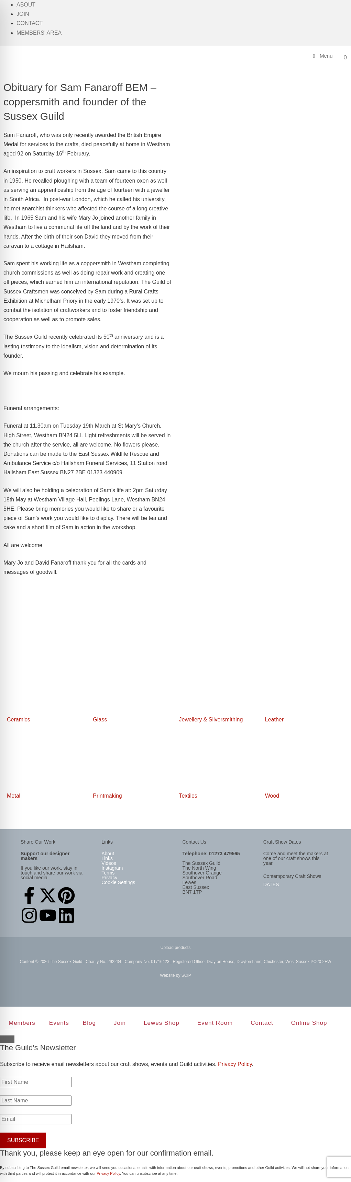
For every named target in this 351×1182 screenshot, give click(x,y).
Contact (30, 23)
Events (59, 1023)
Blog (89, 1023)
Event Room (215, 1023)
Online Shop (309, 1023)
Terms (107, 873)
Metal (13, 796)
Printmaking (107, 796)
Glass (100, 719)
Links (107, 858)
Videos (108, 863)
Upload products (175, 947)
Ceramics (18, 719)
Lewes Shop (161, 1023)
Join (23, 14)
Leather (274, 719)
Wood (272, 796)
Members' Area (39, 33)
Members (22, 1023)
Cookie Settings (118, 882)
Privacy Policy (235, 1064)
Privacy (109, 877)
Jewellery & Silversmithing (211, 719)
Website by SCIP (175, 975)
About (26, 5)
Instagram (112, 868)
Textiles (188, 796)
